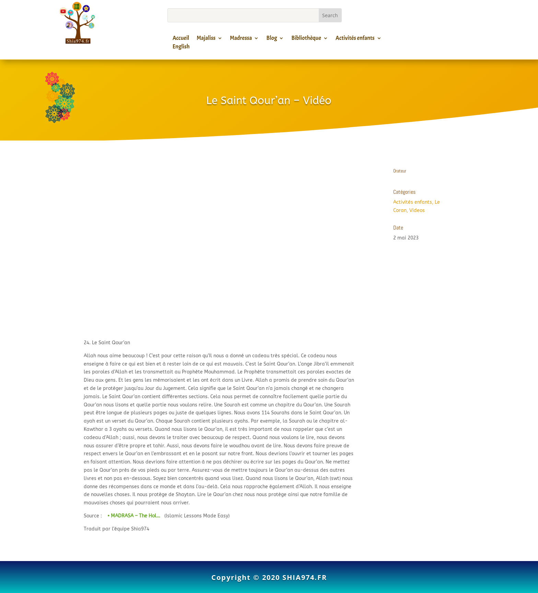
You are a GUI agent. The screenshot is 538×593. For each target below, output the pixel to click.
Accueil (181, 39)
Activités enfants (355, 39)
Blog (271, 39)
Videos (417, 210)
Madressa (241, 39)
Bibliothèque (306, 39)
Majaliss (206, 39)
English (181, 47)
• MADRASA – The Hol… (133, 516)
